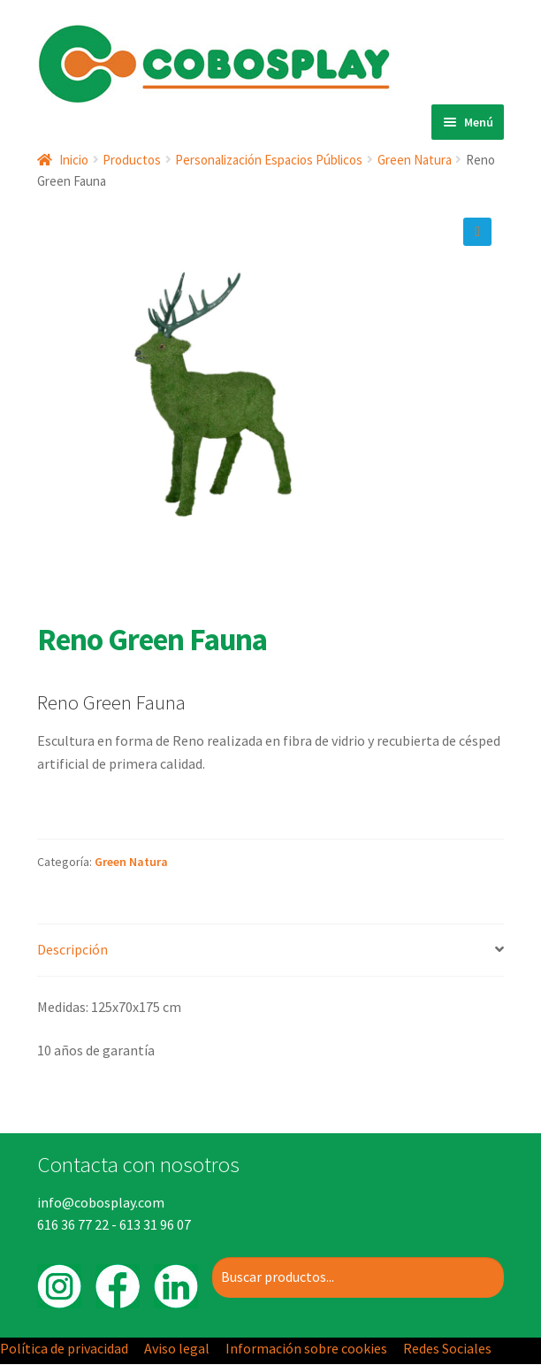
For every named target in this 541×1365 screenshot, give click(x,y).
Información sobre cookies (306, 1348)
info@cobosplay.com (100, 1202)
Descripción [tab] (72, 949)
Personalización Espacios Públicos (268, 159)
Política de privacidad (64, 1348)
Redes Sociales (447, 1348)
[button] (477, 232)
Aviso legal (177, 1348)
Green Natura (414, 159)
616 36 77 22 (73, 1224)
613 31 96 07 (155, 1224)
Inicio (73, 159)
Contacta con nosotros (138, 1164)
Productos (132, 159)
